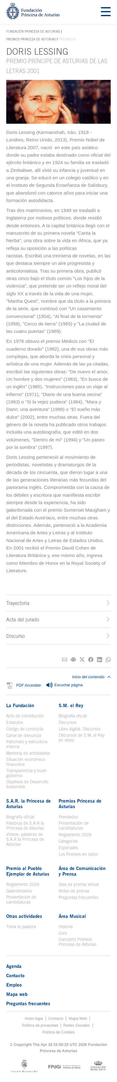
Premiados (68, 816)
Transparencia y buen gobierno (26, 773)
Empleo (14, 985)
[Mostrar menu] (106, 11)
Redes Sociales (76, 1025)
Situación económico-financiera (26, 762)
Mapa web (16, 994)
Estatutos (14, 722)
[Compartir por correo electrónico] (64, 660)
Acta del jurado (22, 619)
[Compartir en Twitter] (82, 660)
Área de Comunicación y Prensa (82, 871)
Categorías (68, 841)
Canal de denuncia (23, 735)
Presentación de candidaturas (74, 826)
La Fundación (20, 705)
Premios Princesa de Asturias (31, 39)
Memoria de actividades (28, 753)
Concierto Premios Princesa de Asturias (77, 942)
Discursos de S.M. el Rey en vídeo (82, 738)
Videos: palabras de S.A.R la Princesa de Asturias (25, 839)
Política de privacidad (40, 1025)
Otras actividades (24, 916)
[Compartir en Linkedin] (99, 660)
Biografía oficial (73, 715)
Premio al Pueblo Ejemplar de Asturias (27, 871)
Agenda (14, 966)
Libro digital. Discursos (79, 728)
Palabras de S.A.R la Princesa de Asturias (25, 826)
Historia (66, 926)
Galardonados (19, 890)
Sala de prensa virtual (79, 884)
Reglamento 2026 (75, 834)
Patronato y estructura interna (26, 744)
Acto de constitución (25, 715)
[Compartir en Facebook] (90, 660)
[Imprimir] (73, 660)
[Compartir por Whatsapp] (108, 660)
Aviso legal (34, 1018)
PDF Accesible (28, 685)
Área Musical (72, 916)
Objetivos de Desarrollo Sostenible (27, 784)
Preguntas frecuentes (78, 897)
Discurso (15, 636)
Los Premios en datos (78, 854)
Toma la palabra (21, 926)
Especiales (68, 847)
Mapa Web (78, 1018)
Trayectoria (17, 603)
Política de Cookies (58, 1032)
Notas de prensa (74, 890)
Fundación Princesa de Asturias (33, 32)
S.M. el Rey (71, 705)
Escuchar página (64, 685)
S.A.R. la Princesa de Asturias (28, 803)
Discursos (67, 722)
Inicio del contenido (91, 677)
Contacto (15, 975)
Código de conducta (24, 728)
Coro (63, 933)
